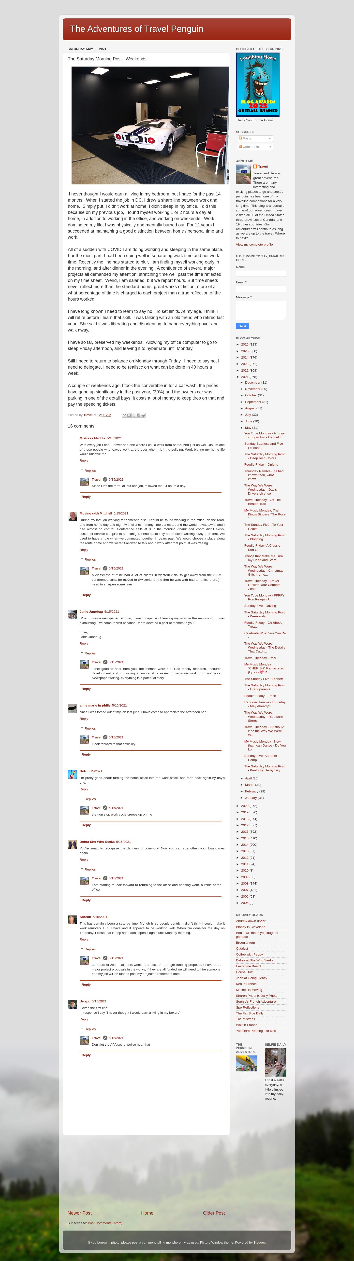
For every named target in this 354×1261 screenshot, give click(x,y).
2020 (245, 806)
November (253, 389)
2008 (245, 883)
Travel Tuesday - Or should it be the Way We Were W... (264, 731)
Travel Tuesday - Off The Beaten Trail (262, 502)
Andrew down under (251, 921)
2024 (245, 357)
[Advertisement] (146, 1172)
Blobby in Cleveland (250, 927)
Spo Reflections (247, 1007)
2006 (245, 896)
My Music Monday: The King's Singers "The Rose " (265, 514)
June (249, 421)
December (253, 382)
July (248, 414)
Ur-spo (85, 1001)
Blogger (259, 1242)
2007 (245, 890)
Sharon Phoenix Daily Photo (257, 996)
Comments (249, 147)
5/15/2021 (114, 438)
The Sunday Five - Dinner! (263, 679)
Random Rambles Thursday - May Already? (265, 704)
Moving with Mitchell (96, 513)
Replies (90, 470)
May (248, 428)
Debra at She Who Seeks (254, 960)
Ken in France (246, 984)
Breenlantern (245, 942)
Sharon (85, 917)
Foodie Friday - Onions (261, 464)
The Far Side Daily (250, 1013)
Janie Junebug (91, 611)
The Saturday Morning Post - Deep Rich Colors (264, 456)
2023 (245, 364)
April (249, 778)
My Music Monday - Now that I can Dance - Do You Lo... (265, 745)
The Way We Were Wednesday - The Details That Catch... (264, 647)
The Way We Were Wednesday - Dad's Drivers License (260, 489)
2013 (245, 851)
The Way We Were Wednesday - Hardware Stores (263, 716)
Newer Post (80, 1213)
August (250, 408)
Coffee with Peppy (249, 954)
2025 (245, 351)
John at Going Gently (251, 978)
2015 (245, 838)
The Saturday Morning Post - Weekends (264, 614)
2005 (245, 903)
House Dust (244, 972)
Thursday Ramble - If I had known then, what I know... (264, 475)
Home (147, 1213)
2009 (245, 877)
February (252, 791)
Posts (245, 138)
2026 (245, 344)
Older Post (214, 1213)
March (250, 785)
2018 (245, 819)
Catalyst (242, 948)
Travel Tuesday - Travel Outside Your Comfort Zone (262, 585)
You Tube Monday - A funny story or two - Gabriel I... (264, 435)
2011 (245, 864)
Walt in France (246, 1025)
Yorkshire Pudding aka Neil (256, 1031)
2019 (245, 812)
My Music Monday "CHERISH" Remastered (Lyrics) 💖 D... (264, 668)
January (251, 798)
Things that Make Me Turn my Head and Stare (263, 558)
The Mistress (245, 1019)
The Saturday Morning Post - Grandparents (264, 687)
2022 (245, 370)
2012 (245, 857)
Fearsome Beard (248, 966)
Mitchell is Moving (249, 990)
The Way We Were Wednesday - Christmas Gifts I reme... (263, 570)
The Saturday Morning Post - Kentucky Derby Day (264, 768)
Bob (83, 771)
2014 (245, 844)
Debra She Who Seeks (97, 842)
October (251, 395)
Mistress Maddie (92, 438)
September (253, 402)
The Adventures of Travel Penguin (136, 29)
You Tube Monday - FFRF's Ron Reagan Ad (264, 597)
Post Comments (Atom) (105, 1223)
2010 (245, 870)
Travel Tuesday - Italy (260, 658)
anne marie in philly (95, 705)
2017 (245, 825)
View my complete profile (254, 244)
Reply (84, 460)
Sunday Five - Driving (260, 606)
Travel (97, 479)
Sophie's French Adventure (256, 1001)
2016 (245, 831)
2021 (245, 377)
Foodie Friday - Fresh (260, 696)
